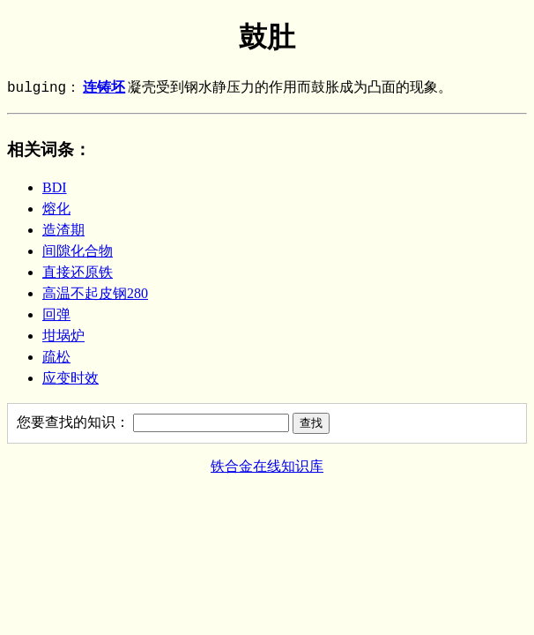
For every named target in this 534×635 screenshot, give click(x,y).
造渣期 (63, 229)
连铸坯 (104, 88)
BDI (54, 187)
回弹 (56, 314)
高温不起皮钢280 (95, 293)
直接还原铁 (77, 272)
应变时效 (70, 377)
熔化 (56, 208)
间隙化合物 (77, 250)
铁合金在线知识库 (267, 466)
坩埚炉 (63, 335)
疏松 (56, 356)
